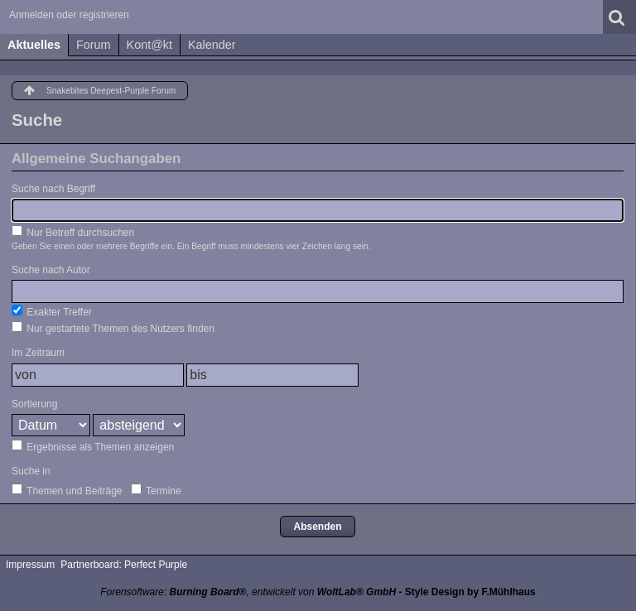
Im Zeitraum (38, 352)
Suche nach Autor (51, 270)
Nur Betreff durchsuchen (73, 231)
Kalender (212, 44)
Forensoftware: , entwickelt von (248, 592)
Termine (156, 490)
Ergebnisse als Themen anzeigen (93, 446)
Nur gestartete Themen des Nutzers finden (113, 327)
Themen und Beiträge (67, 490)
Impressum (30, 564)
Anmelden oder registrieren (69, 15)
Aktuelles (33, 44)
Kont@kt (149, 44)
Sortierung (34, 404)
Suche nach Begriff (53, 189)
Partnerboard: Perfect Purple (123, 564)
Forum (93, 44)
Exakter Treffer (52, 311)
